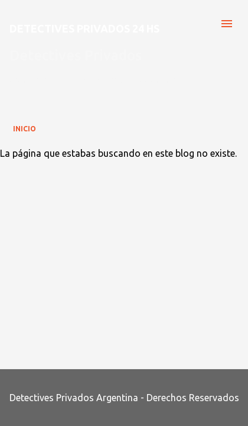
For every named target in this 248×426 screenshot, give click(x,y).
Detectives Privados (75, 55)
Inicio (24, 129)
